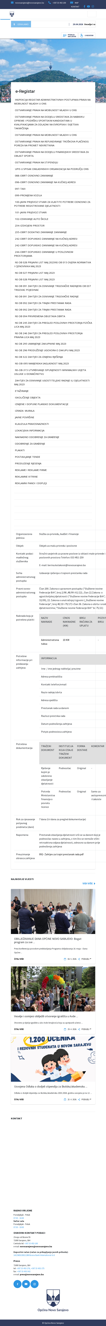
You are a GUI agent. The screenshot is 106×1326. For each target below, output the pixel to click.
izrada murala (24, 410)
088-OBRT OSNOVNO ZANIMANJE (34, 175)
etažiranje (22, 390)
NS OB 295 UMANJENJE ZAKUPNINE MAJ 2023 (40, 343)
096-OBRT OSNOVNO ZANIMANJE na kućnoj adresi (45, 182)
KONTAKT (75, 6)
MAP (77, 2)
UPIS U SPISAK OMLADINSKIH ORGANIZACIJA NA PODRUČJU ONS (52, 169)
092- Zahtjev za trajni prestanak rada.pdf (61, 854)
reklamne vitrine (26, 476)
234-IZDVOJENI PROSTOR (29, 225)
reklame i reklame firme (31, 470)
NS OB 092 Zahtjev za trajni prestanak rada (43, 303)
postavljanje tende (27, 456)
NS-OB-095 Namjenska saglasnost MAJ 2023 (42, 363)
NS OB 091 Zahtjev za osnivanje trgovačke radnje (47, 296)
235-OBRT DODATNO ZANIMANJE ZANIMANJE (41, 232)
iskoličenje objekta (27, 397)
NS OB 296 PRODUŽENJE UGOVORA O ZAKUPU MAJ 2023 (47, 350)
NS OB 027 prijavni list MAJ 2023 (35, 272)
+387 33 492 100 (59, 2)
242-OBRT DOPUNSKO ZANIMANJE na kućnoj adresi (46, 238)
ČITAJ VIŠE (19, 959)
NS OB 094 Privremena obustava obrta (40, 316)
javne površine (24, 417)
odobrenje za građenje (30, 443)
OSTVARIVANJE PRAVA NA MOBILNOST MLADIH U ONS (46, 110)
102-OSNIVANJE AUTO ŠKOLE (31, 219)
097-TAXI (20, 188)
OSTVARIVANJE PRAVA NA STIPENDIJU (36, 162)
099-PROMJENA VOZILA (28, 195)
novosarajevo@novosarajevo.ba (36, 1246)
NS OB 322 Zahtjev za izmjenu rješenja (39, 356)
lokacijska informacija (29, 430)
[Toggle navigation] (91, 14)
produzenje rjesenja (28, 463)
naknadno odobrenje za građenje (37, 437)
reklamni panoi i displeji (31, 483)
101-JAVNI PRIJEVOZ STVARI (31, 212)
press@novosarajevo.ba (32, 1274)
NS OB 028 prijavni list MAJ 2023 (35, 279)
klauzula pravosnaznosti (32, 423)
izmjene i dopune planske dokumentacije (41, 404)
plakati (20, 450)
